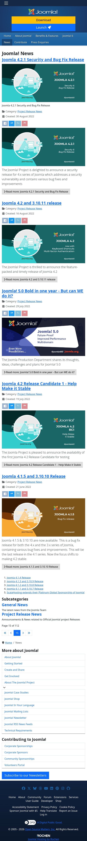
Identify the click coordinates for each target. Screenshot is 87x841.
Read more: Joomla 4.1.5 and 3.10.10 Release (31, 566)
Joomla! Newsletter (15, 718)
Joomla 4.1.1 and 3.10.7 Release (25, 588)
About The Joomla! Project (19, 682)
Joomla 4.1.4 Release (19, 577)
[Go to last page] (29, 633)
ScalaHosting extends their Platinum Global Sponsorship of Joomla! (46, 592)
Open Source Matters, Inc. (40, 829)
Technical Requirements (18, 730)
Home (7, 36)
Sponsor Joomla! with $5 (24, 810)
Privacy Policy (49, 807)
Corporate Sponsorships (18, 746)
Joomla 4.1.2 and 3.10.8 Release (25, 585)
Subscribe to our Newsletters (25, 775)
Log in (43, 814)
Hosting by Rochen (43, 839)
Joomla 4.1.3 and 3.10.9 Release (25, 581)
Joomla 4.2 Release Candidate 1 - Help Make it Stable (39, 386)
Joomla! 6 (68, 36)
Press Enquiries (40, 42)
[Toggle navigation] (6, 3)
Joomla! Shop (12, 699)
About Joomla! (23, 36)
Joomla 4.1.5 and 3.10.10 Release (33, 476)
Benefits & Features (47, 36)
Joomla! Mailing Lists (16, 711)
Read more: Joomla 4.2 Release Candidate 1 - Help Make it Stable (42, 465)
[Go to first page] (5, 633)
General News (15, 604)
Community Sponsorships (19, 758)
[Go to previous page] (11, 633)
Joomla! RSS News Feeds (18, 724)
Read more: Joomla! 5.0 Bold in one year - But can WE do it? (39, 372)
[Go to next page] (23, 633)
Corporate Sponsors (16, 752)
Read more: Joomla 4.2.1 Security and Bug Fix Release (36, 191)
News (7, 42)
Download (43, 20)
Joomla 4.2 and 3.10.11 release (31, 203)
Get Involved (11, 676)
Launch (43, 27)
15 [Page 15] (17, 633)
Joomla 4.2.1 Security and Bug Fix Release (43, 59)
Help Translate (48, 810)
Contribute (20, 42)
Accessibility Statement (25, 807)
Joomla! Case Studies (16, 692)
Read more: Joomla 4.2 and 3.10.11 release (29, 279)
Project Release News (29, 111)
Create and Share (14, 670)
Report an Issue (68, 810)
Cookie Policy (67, 807)
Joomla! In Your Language (19, 705)
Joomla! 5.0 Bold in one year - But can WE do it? (42, 293)
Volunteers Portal (14, 765)
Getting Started (13, 663)
